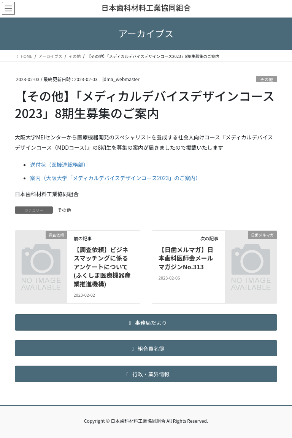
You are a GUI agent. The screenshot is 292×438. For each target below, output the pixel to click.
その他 (266, 79)
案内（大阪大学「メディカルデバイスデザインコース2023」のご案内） (115, 178)
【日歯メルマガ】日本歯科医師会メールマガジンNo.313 (186, 258)
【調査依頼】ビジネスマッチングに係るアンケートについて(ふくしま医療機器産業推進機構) (101, 266)
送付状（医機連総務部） (59, 164)
